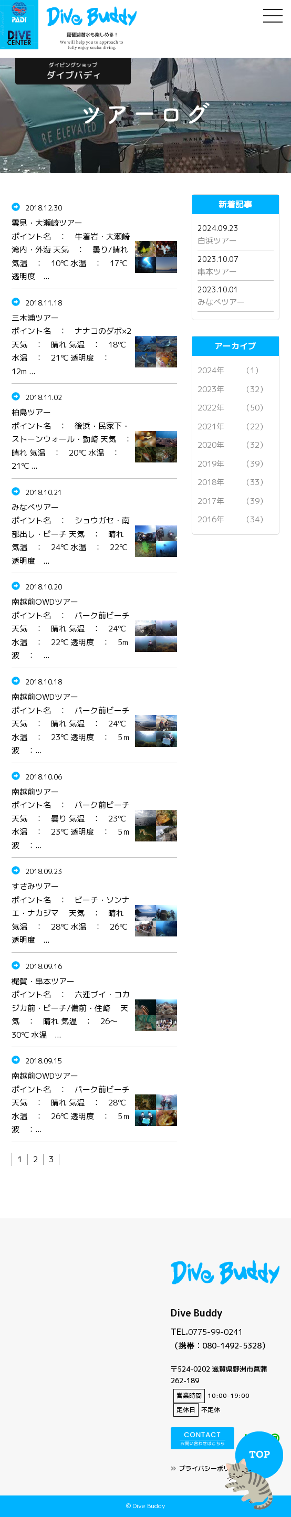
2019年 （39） (232, 463)
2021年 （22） (232, 426)
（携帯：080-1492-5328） (220, 1345)
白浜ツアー (217, 240)
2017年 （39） (232, 501)
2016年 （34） (232, 519)
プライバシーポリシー (210, 1468)
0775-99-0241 (215, 1331)
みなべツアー (221, 302)
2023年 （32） (232, 389)
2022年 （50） (232, 407)
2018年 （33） (232, 482)
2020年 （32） (232, 444)
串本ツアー (217, 271)
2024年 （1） (230, 370)
